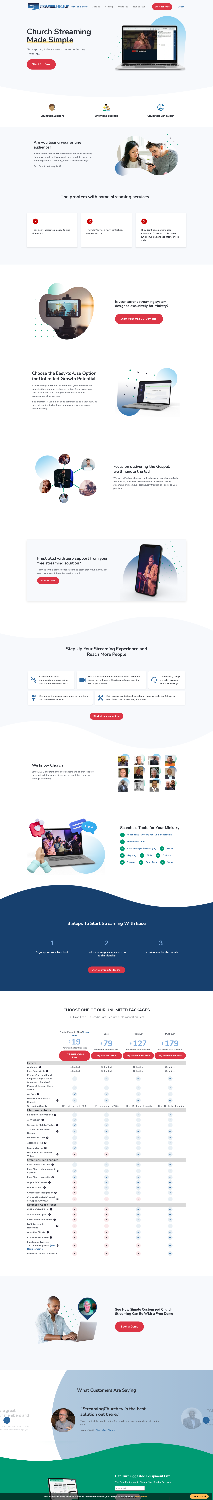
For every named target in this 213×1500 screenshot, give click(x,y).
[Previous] (6, 1420)
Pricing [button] (109, 6)
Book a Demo (129, 1327)
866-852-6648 (79, 6)
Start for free (48, 580)
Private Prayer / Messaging (141, 848)
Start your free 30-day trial (106, 970)
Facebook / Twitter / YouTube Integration (149, 834)
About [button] (96, 6)
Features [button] (123, 6)
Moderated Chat (136, 841)
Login (181, 6)
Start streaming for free (106, 716)
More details (141, 1496)
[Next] (206, 1420)
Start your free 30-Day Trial (139, 319)
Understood (199, 1496)
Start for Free (162, 6)
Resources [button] (139, 6)
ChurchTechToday (105, 1430)
